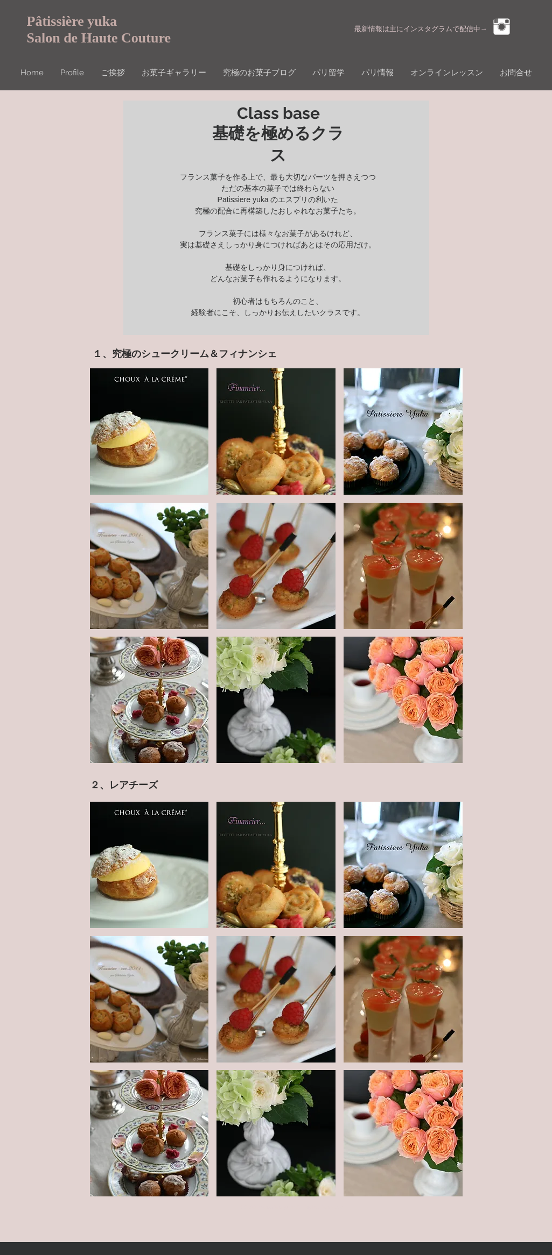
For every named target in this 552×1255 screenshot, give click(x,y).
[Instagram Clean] (501, 26)
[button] (149, 431)
